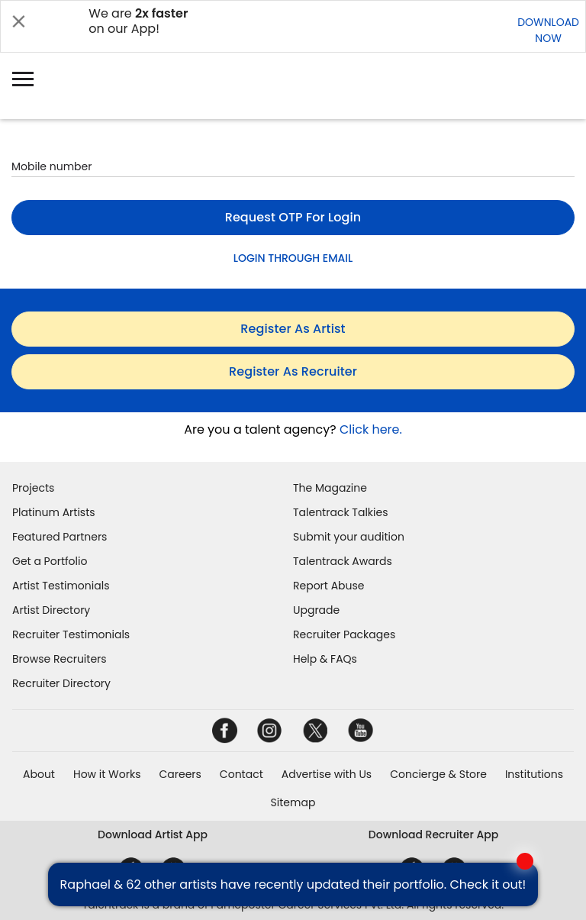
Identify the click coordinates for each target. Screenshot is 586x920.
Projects (33, 488)
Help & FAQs (325, 659)
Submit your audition (348, 537)
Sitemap (293, 802)
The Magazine (330, 488)
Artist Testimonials (60, 585)
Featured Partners (59, 537)
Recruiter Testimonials (71, 634)
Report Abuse (329, 585)
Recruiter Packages (344, 634)
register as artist (292, 328)
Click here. (371, 429)
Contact (241, 774)
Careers (180, 774)
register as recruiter (293, 371)
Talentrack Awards (342, 561)
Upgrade (316, 610)
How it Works (107, 774)
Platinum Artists (53, 512)
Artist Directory (51, 610)
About (39, 774)
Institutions (534, 774)
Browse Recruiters (59, 659)
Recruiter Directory (61, 683)
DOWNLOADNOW (548, 30)
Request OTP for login (293, 217)
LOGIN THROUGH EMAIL (293, 258)
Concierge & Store (438, 774)
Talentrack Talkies (340, 512)
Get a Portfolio (49, 561)
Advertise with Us (327, 774)
